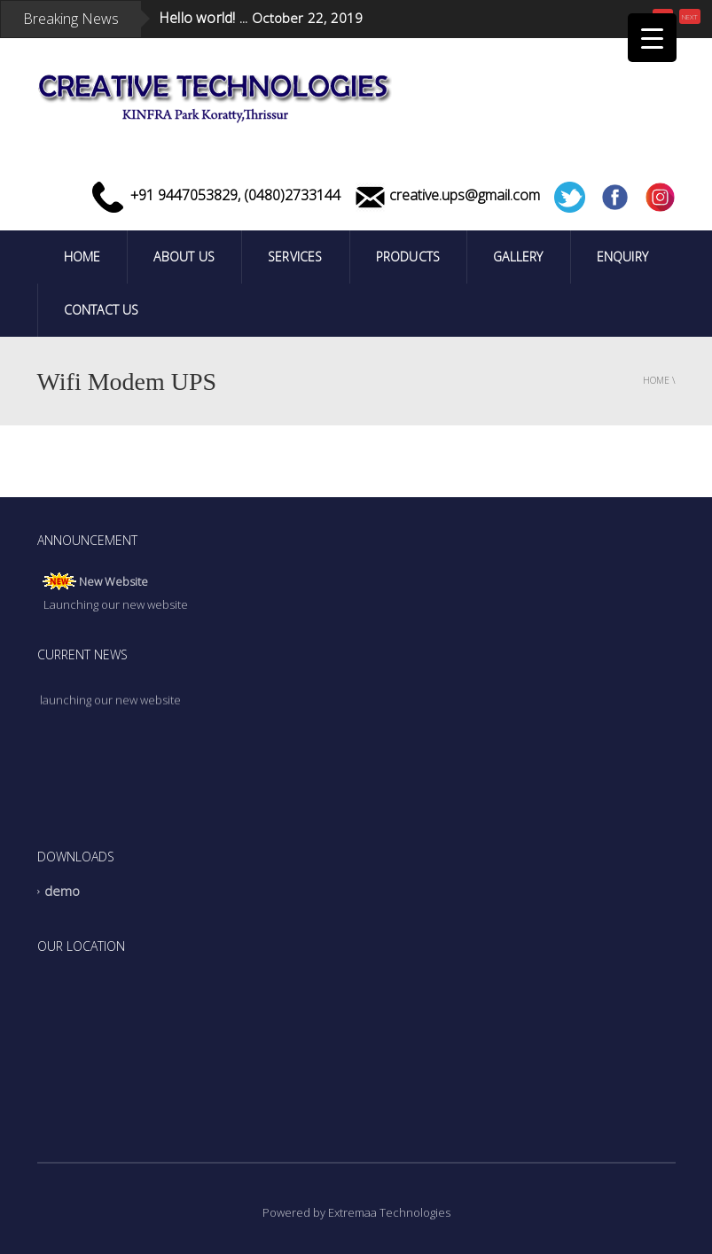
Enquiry (622, 256)
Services (295, 256)
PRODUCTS (408, 256)
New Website (113, 583)
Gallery (518, 256)
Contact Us (101, 309)
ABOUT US (184, 256)
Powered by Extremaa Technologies (356, 1212)
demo (62, 891)
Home (82, 256)
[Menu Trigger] (652, 37)
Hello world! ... (203, 17)
